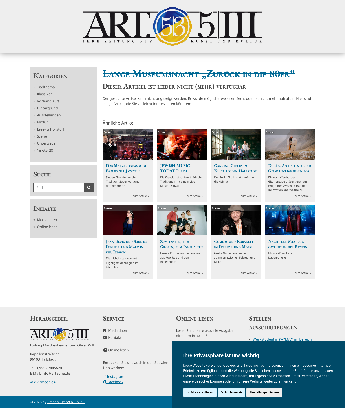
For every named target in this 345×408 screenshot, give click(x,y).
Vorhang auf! (47, 101)
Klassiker (44, 94)
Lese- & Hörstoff (50, 129)
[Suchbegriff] (58, 187)
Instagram (113, 376)
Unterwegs (45, 143)
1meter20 (44, 150)
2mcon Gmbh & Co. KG (66, 401)
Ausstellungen (48, 115)
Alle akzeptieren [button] (202, 392)
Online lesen (47, 226)
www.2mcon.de (43, 382)
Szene (41, 136)
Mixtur (42, 122)
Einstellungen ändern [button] (264, 392)
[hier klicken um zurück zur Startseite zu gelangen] (172, 26)
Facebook (113, 381)
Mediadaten (46, 219)
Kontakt (112, 337)
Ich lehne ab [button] (233, 392)
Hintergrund (47, 108)
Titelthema (45, 87)
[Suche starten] (89, 187)
